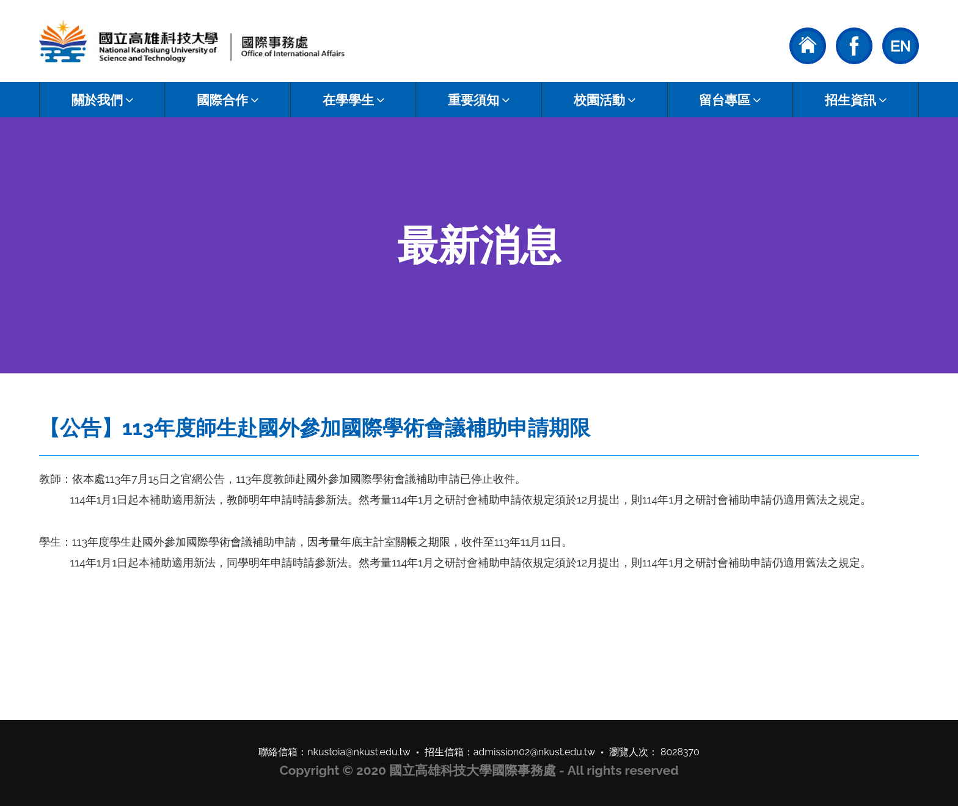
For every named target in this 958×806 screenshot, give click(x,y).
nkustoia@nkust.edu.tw (359, 752)
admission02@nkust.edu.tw (535, 752)
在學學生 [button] (353, 100)
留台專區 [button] (730, 100)
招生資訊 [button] (856, 100)
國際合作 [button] (227, 100)
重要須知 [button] (479, 100)
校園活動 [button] (604, 100)
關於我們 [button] (102, 100)
